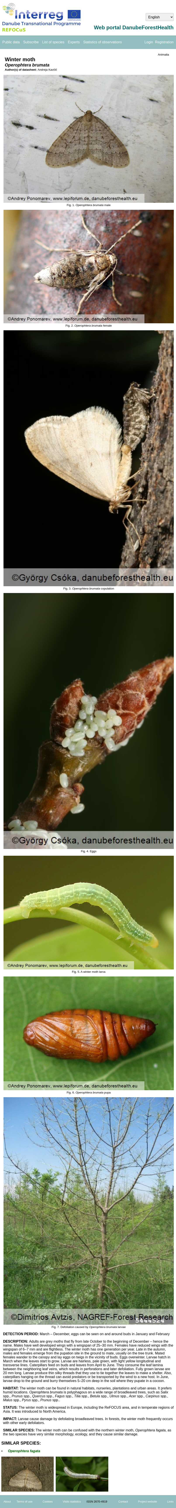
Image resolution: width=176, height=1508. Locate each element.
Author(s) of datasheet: (21, 69)
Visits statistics (72, 1501)
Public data (11, 42)
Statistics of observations (102, 42)
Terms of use (25, 1501)
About (7, 1501)
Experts (74, 42)
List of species (53, 42)
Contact (123, 1501)
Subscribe (31, 42)
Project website (147, 1501)
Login (149, 42)
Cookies (48, 1501)
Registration (164, 42)
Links (170, 1501)
